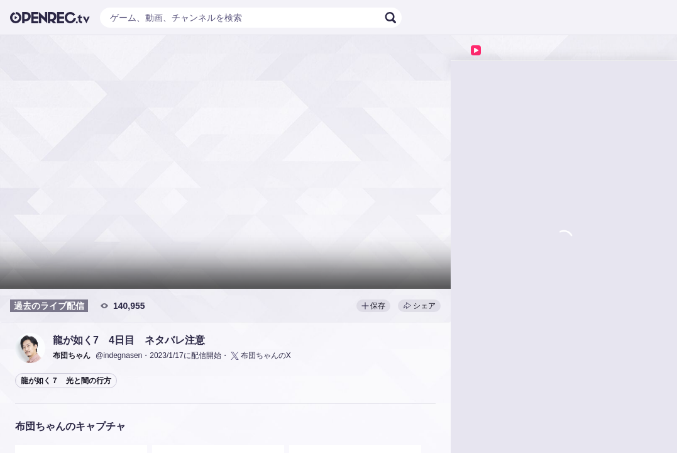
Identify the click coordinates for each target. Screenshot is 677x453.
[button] (30, 348)
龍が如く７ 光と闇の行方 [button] (66, 380)
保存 (373, 305)
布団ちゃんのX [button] (260, 356)
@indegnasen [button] (119, 355)
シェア (419, 305)
